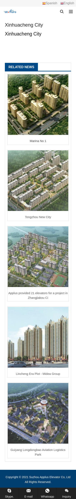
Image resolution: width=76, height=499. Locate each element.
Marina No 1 (38, 141)
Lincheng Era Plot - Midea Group (38, 373)
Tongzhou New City (38, 217)
